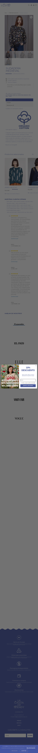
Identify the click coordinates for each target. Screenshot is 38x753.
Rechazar (14, 750)
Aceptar (23, 750)
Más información (31, 748)
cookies (6, 746)
